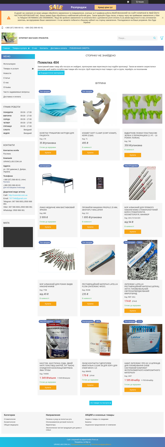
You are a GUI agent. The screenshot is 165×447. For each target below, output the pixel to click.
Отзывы (7, 87)
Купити (48, 153)
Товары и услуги (19, 48)
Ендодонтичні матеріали (52, 73)
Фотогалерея (9, 64)
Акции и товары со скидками (96, 419)
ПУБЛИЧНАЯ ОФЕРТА (79, 48)
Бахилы (88, 422)
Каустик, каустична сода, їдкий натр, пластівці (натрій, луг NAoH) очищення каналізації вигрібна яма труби (57, 366)
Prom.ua (95, 440)
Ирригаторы (51, 425)
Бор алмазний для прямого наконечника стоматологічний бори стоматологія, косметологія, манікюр (141, 211)
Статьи (6, 78)
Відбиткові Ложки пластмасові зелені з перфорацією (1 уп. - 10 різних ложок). (140, 135)
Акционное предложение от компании (100, 425)
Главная (6, 48)
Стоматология (9, 419)
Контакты (44, 48)
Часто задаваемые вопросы (16, 92)
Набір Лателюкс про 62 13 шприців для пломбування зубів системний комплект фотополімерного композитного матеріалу (142, 368)
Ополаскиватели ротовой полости (59, 422)
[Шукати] (154, 38)
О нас (34, 48)
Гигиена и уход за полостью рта (59, 419)
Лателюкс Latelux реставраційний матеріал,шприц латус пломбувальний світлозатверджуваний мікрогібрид (141, 289)
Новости (7, 73)
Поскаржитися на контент (80, 444)
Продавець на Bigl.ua (82, 442)
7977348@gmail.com (18, 198)
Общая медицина (11, 425)
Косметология (9, 422)
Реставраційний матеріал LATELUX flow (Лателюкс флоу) (100, 285)
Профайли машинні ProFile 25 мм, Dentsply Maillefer (100, 208)
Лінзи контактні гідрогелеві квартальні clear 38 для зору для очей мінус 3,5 (99, 365)
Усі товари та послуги (99, 403)
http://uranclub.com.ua (18, 195)
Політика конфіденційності (101, 444)
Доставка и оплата (59, 48)
